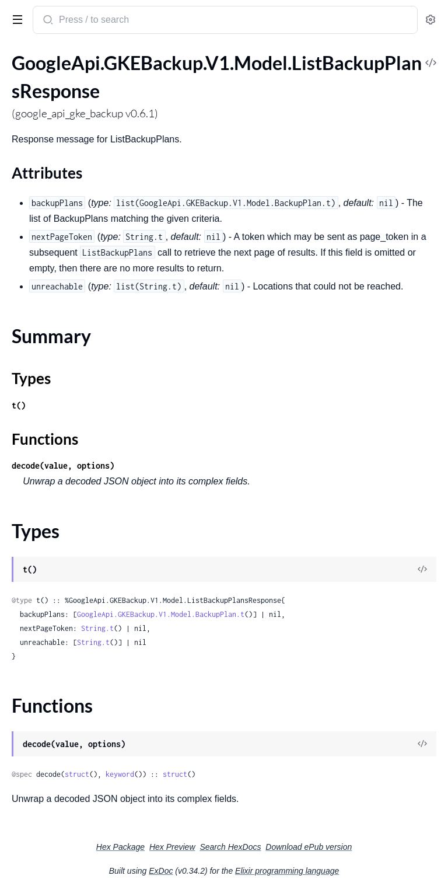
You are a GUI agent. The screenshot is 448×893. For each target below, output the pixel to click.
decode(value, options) (63, 465)
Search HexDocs (230, 847)
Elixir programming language (287, 870)
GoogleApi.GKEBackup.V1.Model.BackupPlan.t (160, 614)
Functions (45, 439)
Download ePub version (308, 847)
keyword (120, 774)
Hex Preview (172, 847)
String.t (97, 628)
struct (77, 774)
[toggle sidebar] (15, 18)
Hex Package (120, 847)
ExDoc (161, 870)
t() (19, 405)
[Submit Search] (47, 21)
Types (31, 378)
